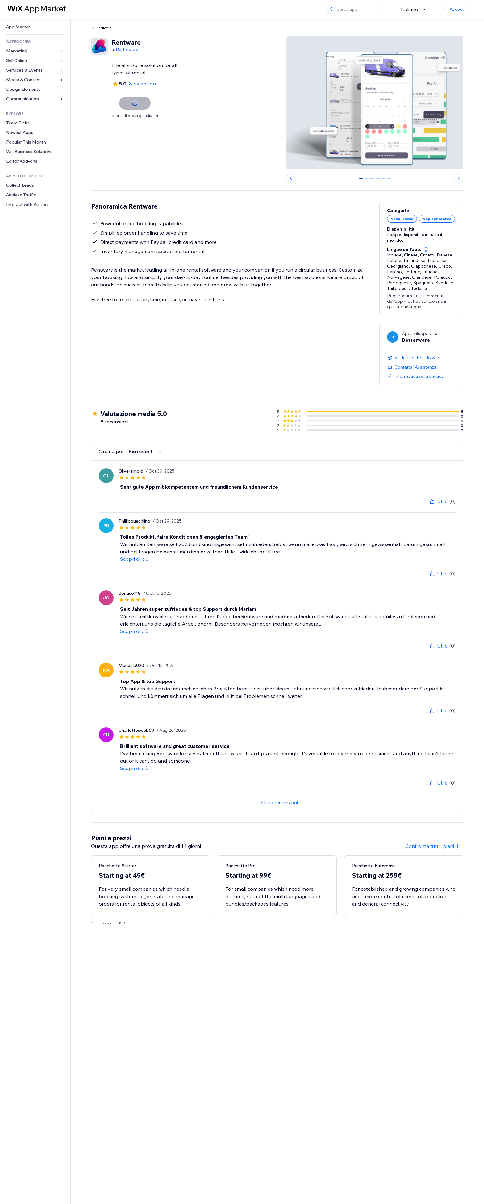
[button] (426, 249)
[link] (35, 27)
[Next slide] (458, 178)
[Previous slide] (291, 178)
